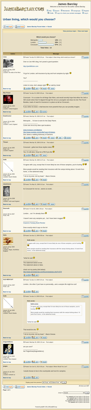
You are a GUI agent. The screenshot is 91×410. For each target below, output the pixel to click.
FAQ (49, 10)
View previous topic (69, 31)
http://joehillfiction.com (30, 66)
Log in (85, 13)
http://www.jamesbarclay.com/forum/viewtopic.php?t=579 (42, 272)
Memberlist (65, 10)
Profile (50, 13)
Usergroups (75, 10)
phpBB (42, 407)
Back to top (7, 88)
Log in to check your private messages (68, 13)
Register (85, 10)
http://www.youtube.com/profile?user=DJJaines (39, 132)
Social (50, 26)
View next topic (83, 31)
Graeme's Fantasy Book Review (34, 223)
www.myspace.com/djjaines (32, 130)
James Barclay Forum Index (36, 26)
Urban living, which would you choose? (29, 19)
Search (56, 10)
